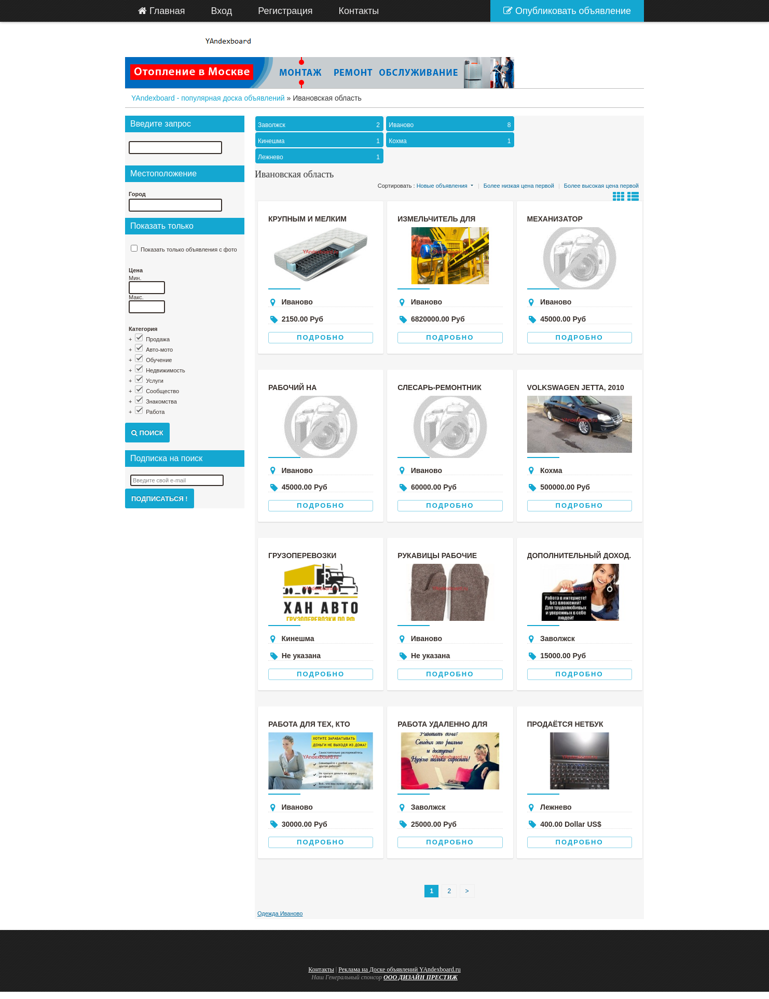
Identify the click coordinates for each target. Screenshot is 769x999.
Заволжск (320, 125)
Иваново (451, 125)
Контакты (321, 969)
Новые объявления (442, 186)
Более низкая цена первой (519, 186)
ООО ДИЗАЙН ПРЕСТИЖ (420, 977)
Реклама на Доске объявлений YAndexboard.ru (399, 969)
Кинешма (320, 141)
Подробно (321, 337)
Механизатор (555, 219)
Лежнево (320, 157)
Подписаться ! (159, 499)
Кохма (451, 141)
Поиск (147, 433)
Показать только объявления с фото (189, 249)
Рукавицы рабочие (437, 555)
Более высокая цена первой (601, 186)
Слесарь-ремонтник (439, 387)
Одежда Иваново (280, 913)
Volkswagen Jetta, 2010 (575, 387)
